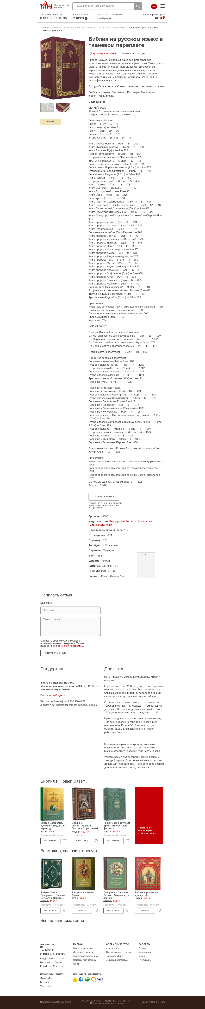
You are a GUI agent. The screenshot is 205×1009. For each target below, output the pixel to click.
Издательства (146, 952)
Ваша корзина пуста (154, 15)
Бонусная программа (117, 960)
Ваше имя (46, 603)
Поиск (138, 6)
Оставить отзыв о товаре (119, 952)
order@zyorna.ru (104, 18)
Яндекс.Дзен (46, 978)
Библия (51, 122)
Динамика (66, 1002)
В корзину (50, 841)
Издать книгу (113, 948)
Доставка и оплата (83, 952)
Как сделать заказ (83, 948)
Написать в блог (114, 956)
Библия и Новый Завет (114, 28)
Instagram (45, 982)
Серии (142, 956)
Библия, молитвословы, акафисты (80, 28)
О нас (76, 964)
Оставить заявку (104, 497)
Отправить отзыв (55, 653)
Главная (44, 28)
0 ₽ (154, 7)
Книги (55, 28)
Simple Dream (157, 1002)
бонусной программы (70, 646)
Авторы (142, 948)
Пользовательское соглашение (107, 1003)
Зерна (46, 5)
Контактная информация (85, 956)
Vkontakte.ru (46, 986)
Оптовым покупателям (84, 960)
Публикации (145, 960)
